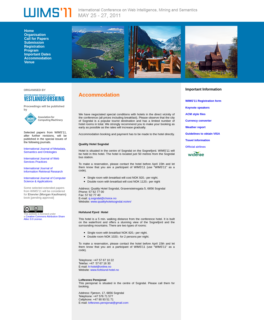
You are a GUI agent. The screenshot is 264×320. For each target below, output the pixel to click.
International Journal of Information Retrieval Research (44, 170)
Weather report (195, 127)
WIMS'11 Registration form (203, 100)
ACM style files (195, 114)
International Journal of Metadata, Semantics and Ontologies (45, 150)
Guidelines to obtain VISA (202, 133)
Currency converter (198, 120)
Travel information (197, 140)
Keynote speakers (197, 107)
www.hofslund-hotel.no (104, 269)
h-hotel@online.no (99, 266)
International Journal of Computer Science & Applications (45, 179)
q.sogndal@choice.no (102, 198)
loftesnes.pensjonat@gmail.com (108, 302)
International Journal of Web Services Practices (41, 160)
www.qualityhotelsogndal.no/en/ (111, 201)
